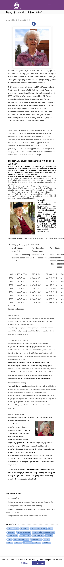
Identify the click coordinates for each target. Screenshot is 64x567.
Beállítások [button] (25, 563)
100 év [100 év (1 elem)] (10, 542)
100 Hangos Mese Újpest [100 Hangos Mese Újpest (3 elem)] (21, 539)
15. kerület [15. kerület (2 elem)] (49, 535)
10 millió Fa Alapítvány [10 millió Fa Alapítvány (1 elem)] (24, 532)
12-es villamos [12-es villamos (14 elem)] (12, 535)
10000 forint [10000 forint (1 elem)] (47, 542)
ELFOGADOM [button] (39, 563)
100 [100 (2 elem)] (9, 539)
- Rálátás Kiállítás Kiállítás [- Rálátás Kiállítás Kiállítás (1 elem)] (38, 528)
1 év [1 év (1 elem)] (50, 528)
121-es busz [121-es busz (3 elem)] (27, 542)
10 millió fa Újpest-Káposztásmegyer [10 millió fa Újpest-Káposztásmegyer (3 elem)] (44, 532)
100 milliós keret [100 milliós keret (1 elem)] (36, 539)
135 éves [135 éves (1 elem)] (37, 542)
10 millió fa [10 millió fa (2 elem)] (11, 532)
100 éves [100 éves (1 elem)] (18, 542)
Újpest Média (10, 20)
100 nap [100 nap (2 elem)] (46, 539)
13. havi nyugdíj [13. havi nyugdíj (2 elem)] (25, 535)
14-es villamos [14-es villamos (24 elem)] (37, 535)
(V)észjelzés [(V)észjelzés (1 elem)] (24, 528)
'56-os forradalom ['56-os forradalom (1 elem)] (13, 528)
